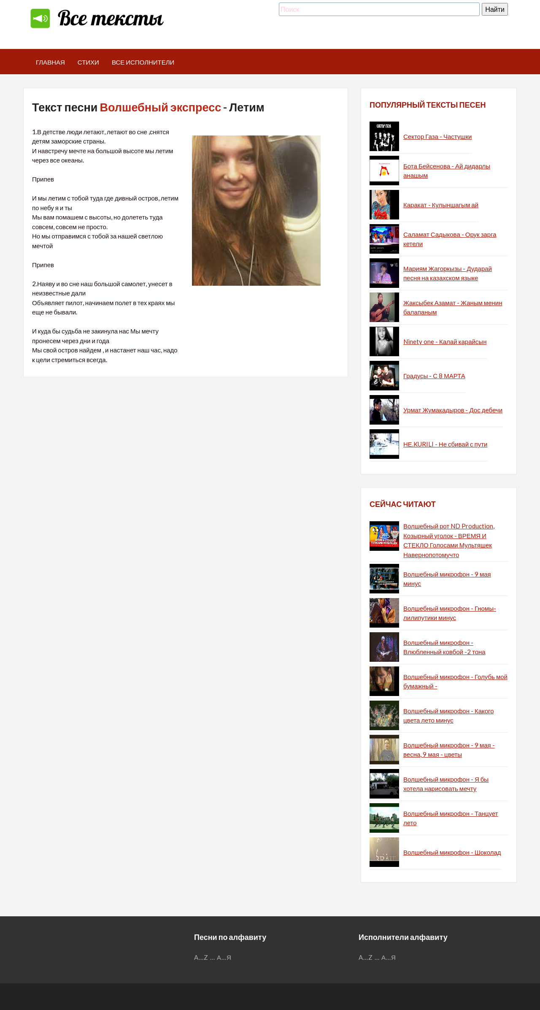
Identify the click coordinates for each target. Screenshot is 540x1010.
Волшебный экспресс (160, 107)
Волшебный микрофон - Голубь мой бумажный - (455, 681)
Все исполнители (143, 62)
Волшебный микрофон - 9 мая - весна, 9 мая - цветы (449, 749)
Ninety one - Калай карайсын (444, 341)
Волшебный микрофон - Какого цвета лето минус (448, 715)
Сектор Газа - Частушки (437, 136)
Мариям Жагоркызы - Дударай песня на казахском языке (447, 273)
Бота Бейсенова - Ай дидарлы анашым (446, 170)
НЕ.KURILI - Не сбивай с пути (445, 444)
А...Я (224, 957)
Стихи (88, 62)
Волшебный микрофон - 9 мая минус (447, 579)
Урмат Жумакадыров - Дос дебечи (452, 410)
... (212, 957)
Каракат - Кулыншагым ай (440, 204)
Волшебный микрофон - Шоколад (452, 852)
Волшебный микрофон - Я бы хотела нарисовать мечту (446, 784)
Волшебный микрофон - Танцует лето (450, 818)
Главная (50, 62)
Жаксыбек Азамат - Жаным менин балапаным (452, 307)
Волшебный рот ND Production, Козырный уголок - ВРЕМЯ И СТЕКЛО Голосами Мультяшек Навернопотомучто (448, 540)
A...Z (201, 957)
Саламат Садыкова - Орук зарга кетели (450, 239)
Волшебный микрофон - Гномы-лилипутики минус (449, 613)
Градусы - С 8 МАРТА (434, 375)
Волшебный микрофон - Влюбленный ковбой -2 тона (444, 647)
